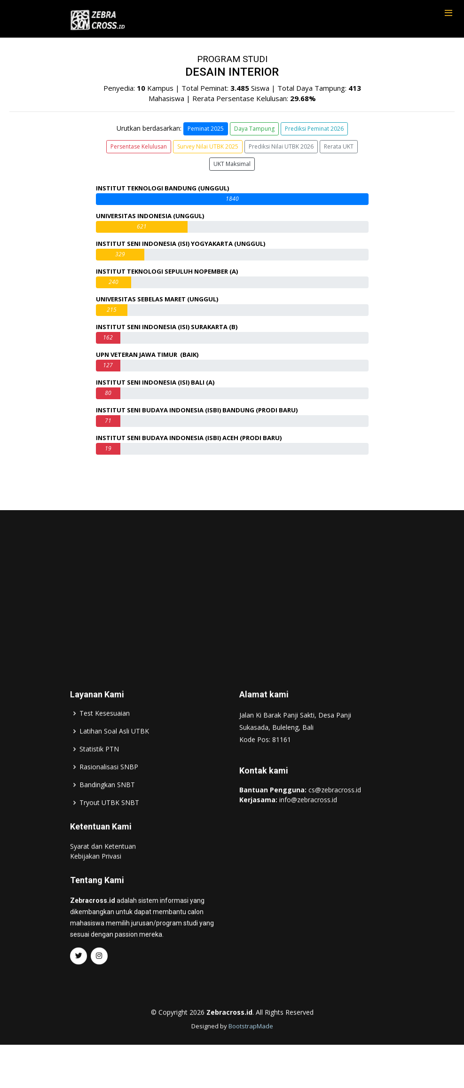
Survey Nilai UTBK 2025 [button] (207, 146)
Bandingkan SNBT (107, 804)
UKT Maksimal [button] (232, 164)
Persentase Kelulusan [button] (138, 146)
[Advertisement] (232, 605)
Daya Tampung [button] (254, 129)
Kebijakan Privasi (95, 875)
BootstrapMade (250, 1045)
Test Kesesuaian (104, 733)
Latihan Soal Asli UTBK (114, 751)
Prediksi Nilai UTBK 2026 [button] (281, 146)
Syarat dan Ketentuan (103, 865)
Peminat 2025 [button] (206, 129)
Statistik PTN (99, 768)
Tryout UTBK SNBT (109, 822)
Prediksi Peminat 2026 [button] (314, 129)
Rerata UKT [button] (339, 146)
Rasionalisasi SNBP (108, 786)
